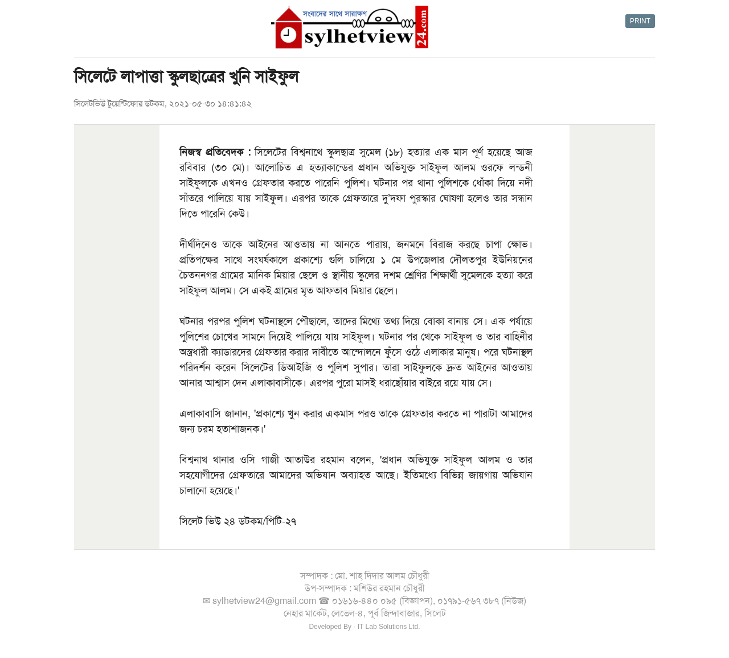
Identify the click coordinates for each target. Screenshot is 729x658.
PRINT (640, 21)
